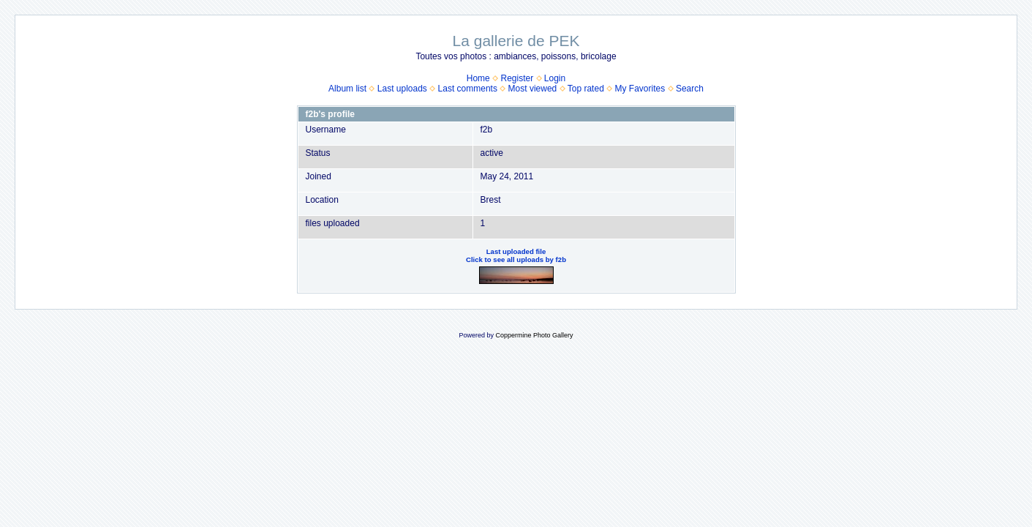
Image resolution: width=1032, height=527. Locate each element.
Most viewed (532, 88)
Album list (347, 88)
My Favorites (640, 88)
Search (690, 88)
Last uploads (402, 88)
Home (478, 78)
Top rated (586, 88)
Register (516, 78)
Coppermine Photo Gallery (534, 335)
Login (554, 78)
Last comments (467, 88)
